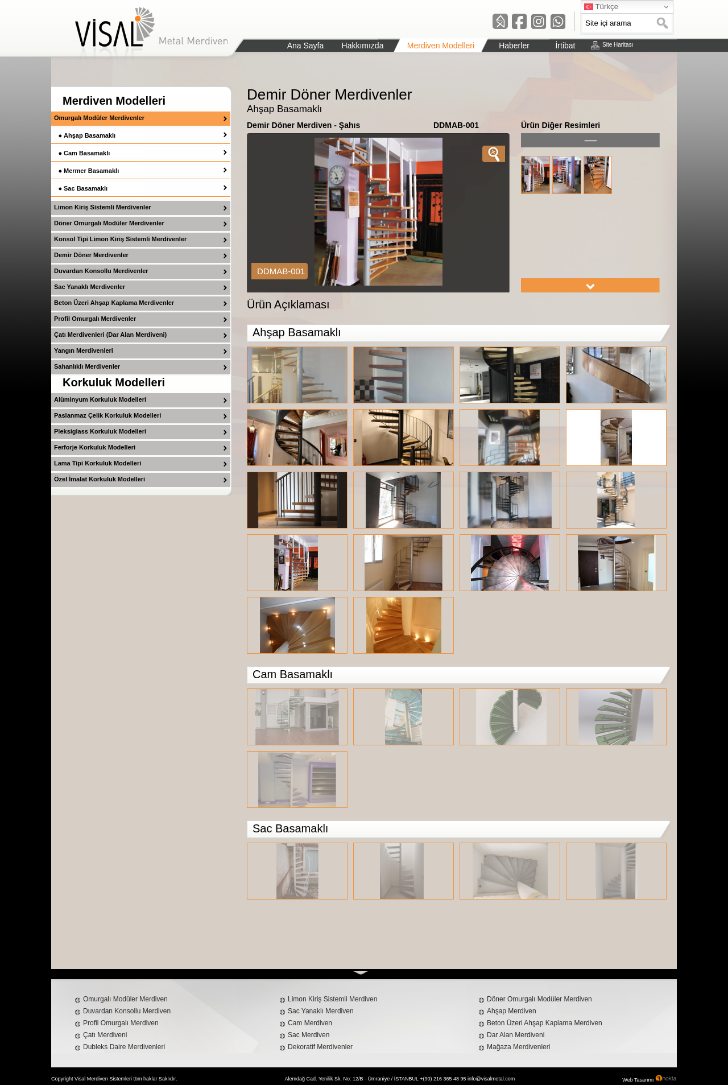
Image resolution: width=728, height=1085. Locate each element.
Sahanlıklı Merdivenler (87, 366)
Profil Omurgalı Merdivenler (95, 318)
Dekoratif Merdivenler (320, 1047)
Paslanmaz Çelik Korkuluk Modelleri (107, 415)
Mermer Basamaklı (91, 170)
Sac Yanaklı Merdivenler (89, 286)
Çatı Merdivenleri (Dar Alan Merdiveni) (110, 334)
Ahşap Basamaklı (89, 135)
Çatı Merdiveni (105, 1035)
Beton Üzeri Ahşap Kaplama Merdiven (544, 1023)
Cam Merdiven (310, 1023)
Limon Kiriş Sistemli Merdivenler (102, 207)
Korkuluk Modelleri (114, 382)
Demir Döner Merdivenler (91, 254)
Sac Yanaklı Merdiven (321, 1011)
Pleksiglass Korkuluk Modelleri (100, 431)
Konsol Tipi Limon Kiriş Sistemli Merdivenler (120, 239)
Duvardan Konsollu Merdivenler (101, 270)
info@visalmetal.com (491, 1079)
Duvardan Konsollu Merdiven (127, 1011)
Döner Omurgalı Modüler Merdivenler (109, 223)
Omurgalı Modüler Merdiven (125, 999)
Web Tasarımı (637, 1080)
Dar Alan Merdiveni (515, 1035)
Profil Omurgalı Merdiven (121, 1023)
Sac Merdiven (308, 1035)
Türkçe (601, 6)
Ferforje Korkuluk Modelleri (94, 447)
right (590, 285)
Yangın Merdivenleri (83, 350)
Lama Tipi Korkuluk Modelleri (97, 463)
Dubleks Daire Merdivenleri (124, 1047)
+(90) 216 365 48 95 (443, 1079)
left (590, 140)
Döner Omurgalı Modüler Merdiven (539, 999)
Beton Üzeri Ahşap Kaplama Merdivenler (114, 302)
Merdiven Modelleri (114, 100)
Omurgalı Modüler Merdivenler (99, 117)
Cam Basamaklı (87, 153)
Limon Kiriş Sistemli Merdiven (332, 999)
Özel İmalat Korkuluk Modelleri (99, 479)
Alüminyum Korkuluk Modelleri (100, 399)
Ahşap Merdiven (511, 1011)
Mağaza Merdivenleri (518, 1047)
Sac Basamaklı (85, 188)
